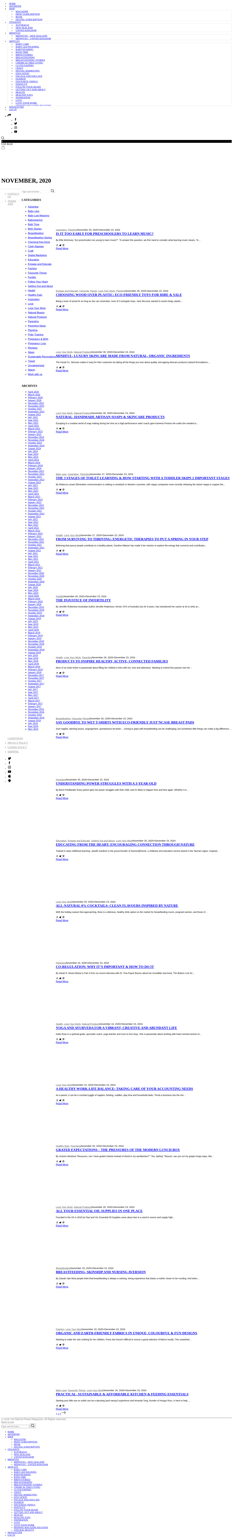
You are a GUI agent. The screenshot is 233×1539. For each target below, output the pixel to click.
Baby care (22, 44)
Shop (12, 9)
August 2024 (34, 448)
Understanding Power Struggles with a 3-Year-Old (106, 783)
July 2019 (33, 621)
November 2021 (36, 542)
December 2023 (36, 471)
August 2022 (34, 516)
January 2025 (35, 434)
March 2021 (34, 564)
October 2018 (35, 647)
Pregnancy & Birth (38, 339)
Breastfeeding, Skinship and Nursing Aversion (101, 1272)
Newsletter (16, 107)
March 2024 (34, 462)
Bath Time (22, 52)
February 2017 (35, 703)
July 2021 (33, 553)
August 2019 (34, 618)
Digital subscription (29, 19)
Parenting (85, 474)
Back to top (7, 1422)
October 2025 (35, 408)
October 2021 (35, 544)
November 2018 (36, 644)
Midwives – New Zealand (31, 36)
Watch (31, 370)
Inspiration (23, 97)
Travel (31, 361)
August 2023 (34, 482)
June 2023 (33, 488)
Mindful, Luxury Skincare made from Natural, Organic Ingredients (123, 356)
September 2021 (36, 547)
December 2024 (36, 437)
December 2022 (36, 505)
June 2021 (33, 556)
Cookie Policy (17, 747)
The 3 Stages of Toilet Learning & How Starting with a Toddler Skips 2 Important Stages (143, 478)
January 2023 (35, 502)
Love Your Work (26, 103)
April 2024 (33, 459)
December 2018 (36, 641)
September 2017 (36, 683)
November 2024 (36, 440)
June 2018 (33, 658)
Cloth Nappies (25, 65)
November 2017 (36, 678)
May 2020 (33, 593)
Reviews (32, 348)
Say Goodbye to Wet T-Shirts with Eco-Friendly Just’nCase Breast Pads (125, 722)
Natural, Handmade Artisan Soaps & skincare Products (110, 417)
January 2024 (35, 468)
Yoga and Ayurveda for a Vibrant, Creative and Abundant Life (116, 1028)
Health (20, 92)
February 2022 (35, 533)
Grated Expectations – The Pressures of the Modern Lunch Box (118, 1150)
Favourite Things (27, 81)
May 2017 (33, 695)
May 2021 (33, 559)
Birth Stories (24, 55)
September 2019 (36, 615)
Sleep (31, 352)
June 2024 (33, 454)
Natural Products (83, 352)
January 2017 (35, 706)
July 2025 (33, 417)
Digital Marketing (28, 71)
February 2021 (35, 567)
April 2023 (33, 493)
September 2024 (36, 445)
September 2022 (36, 513)
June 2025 (33, 420)
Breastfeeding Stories (30, 60)
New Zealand (24, 27)
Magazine (22, 11)
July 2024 (33, 451)
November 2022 (36, 508)
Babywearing (24, 49)
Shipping (13, 751)
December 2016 (36, 709)
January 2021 (35, 570)
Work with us (35, 374)
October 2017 (35, 681)
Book (19, 17)
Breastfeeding (25, 57)
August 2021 (34, 550)
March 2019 (34, 632)
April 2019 (33, 630)
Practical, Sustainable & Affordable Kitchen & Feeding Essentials (122, 1394)
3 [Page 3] (60, 1413)
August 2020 (34, 584)
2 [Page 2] (58, 1413)
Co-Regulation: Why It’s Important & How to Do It (105, 967)
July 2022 (33, 519)
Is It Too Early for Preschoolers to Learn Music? (104, 234)
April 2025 (33, 425)
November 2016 (36, 712)
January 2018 (35, 672)
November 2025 (36, 406)
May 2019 (33, 627)
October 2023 (35, 476)
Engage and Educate (29, 76)
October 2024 (35, 442)
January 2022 (35, 536)
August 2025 (34, 414)
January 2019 (35, 638)
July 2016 (33, 723)
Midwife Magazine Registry (33, 105)
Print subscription (28, 14)
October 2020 (35, 578)
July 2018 (33, 655)
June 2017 (33, 692)
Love (19, 100)
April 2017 (33, 698)
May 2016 (33, 729)
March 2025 (34, 428)
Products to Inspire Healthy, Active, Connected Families (112, 661)
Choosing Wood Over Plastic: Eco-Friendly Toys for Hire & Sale (119, 295)
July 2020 (33, 587)
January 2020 (35, 604)
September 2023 (36, 479)
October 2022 (35, 510)
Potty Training (35, 334)
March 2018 (34, 666)
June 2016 (33, 726)
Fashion (21, 79)
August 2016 (34, 720)
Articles (14, 41)
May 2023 (33, 491)
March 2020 (34, 598)
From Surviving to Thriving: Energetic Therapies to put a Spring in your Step (132, 539)
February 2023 (35, 499)
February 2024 (35, 465)
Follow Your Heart (28, 87)
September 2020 (36, 581)
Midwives (15, 33)
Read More (62, 248)
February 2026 (35, 397)
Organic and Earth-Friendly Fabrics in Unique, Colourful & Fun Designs (126, 1333)
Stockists (15, 22)
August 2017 (34, 686)
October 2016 (35, 715)
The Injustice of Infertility (83, 600)
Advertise (15, 6)
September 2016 (36, 717)
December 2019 (36, 607)
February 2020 (35, 601)
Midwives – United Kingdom (33, 38)
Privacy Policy (18, 743)
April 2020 (33, 596)
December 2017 (36, 675)
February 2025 (35, 431)
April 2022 (33, 527)
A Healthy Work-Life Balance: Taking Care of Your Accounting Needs (124, 1089)
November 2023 (36, 474)
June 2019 (33, 624)
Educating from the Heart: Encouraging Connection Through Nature (125, 844)
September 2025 (36, 411)
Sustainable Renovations (42, 356)
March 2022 (34, 530)
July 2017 (33, 689)
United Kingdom (26, 30)
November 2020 (36, 576)
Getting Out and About (30, 89)
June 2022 (33, 522)
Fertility (21, 84)
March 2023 (34, 496)
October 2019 (35, 613)
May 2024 (33, 457)
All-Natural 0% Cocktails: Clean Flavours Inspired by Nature (117, 905)
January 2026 (35, 400)
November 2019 (36, 610)
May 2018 (33, 661)
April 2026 (33, 391)
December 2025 (36, 403)
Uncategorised (36, 365)
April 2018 (33, 664)
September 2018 (36, 649)
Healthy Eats (24, 95)
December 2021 (36, 539)
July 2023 (33, 485)
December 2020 (36, 573)
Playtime (72, 229)
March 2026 (34, 394)
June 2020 (33, 590)
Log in (13, 109)
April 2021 (33, 561)
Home (12, 4)
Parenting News (37, 325)
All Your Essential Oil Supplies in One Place (99, 1211)
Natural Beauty (36, 312)
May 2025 (33, 423)
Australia (22, 25)
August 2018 (34, 652)
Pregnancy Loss (37, 343)
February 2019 (35, 635)
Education (22, 73)
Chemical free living (29, 63)
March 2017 (34, 700)
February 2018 (35, 669)
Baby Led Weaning (27, 47)
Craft (19, 68)
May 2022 (33, 525)
